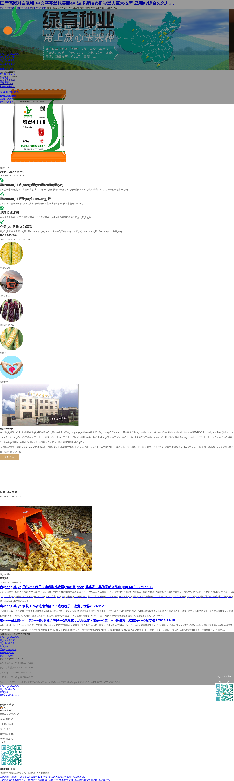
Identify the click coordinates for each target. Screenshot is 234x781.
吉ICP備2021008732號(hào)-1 (105, 681)
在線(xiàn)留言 (7, 99)
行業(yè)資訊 (6, 87)
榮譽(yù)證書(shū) (8, 96)
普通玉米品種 (6, 69)
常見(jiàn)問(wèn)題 (9, 92)
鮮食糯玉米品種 (7, 65)
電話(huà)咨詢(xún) (9, 695)
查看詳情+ (9, 457)
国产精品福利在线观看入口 (13, 779)
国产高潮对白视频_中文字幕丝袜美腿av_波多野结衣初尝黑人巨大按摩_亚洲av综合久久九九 (43, 776)
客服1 (4, 707)
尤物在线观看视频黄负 (79, 779)
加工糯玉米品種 (7, 74)
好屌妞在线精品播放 (100, 779)
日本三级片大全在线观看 (56, 779)
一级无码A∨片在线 (35, 779)
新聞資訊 (4, 78)
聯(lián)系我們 (6, 102)
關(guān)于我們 (7, 57)
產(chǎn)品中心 (7, 688)
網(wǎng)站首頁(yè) (9, 54)
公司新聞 (4, 82)
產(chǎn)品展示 (7, 61)
